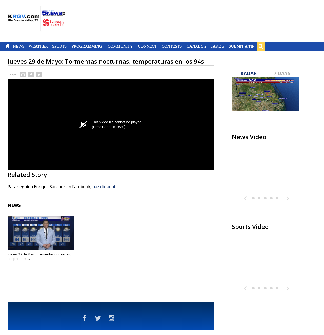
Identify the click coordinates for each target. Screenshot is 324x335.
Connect (147, 46)
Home (7, 46)
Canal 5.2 (196, 46)
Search (260, 46)
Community (120, 46)
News (18, 46)
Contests (171, 46)
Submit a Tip (241, 46)
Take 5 (217, 46)
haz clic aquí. (104, 186)
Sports (59, 46)
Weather (38, 46)
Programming (87, 46)
